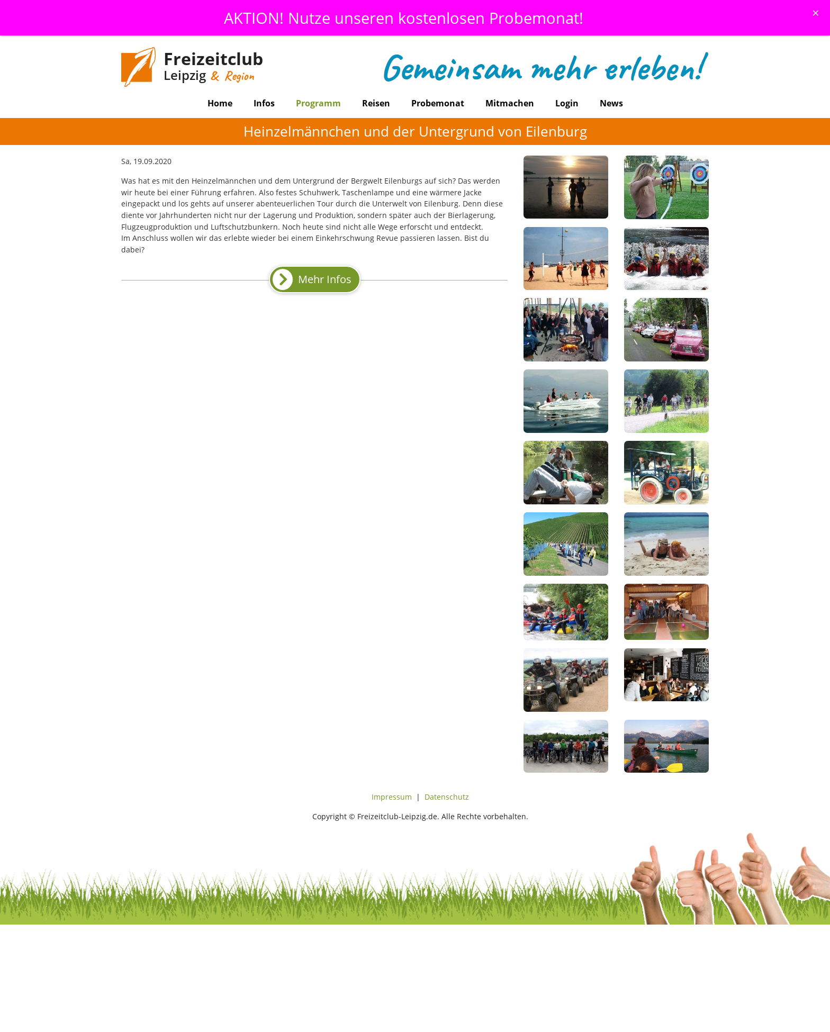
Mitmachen (509, 103)
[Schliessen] (815, 12)
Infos (264, 103)
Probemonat (437, 103)
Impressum (392, 797)
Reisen (376, 103)
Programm (318, 103)
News (611, 103)
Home (220, 103)
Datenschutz (447, 797)
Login (567, 103)
